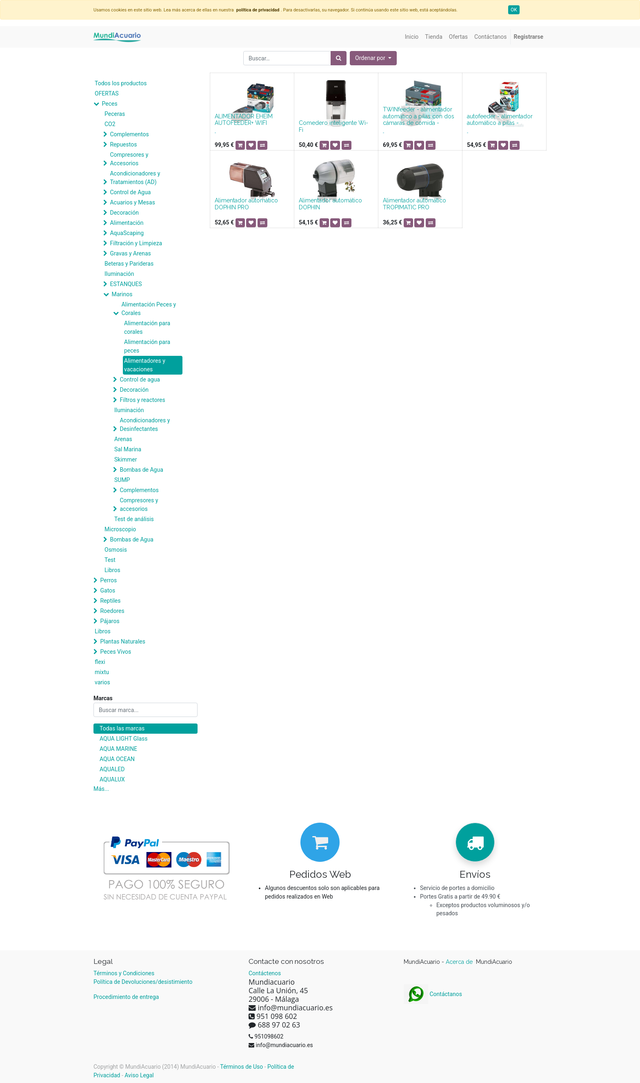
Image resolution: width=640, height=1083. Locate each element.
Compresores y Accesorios (129, 158)
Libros (112, 570)
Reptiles (110, 600)
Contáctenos (265, 973)
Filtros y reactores (142, 400)
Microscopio (120, 529)
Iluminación (119, 274)
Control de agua (140, 379)
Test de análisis (134, 519)
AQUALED (112, 769)
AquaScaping (127, 233)
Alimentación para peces (147, 346)
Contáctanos (433, 994)
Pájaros (109, 621)
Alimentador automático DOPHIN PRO (246, 204)
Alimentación (126, 223)
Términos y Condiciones (123, 973)
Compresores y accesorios (139, 504)
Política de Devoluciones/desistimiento (142, 982)
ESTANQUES (126, 284)
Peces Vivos (115, 651)
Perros (108, 580)
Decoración (124, 212)
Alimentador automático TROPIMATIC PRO (414, 204)
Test (110, 560)
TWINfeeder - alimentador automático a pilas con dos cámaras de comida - (418, 116)
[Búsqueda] (339, 58)
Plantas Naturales (122, 641)
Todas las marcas (122, 728)
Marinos (121, 294)
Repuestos (123, 144)
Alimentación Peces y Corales (148, 308)
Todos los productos (121, 83)
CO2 (110, 124)
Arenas (123, 439)
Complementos (129, 134)
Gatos (107, 590)
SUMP (122, 480)
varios (102, 682)
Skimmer (125, 459)
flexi (100, 662)
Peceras (114, 114)
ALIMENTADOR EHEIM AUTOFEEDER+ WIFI (244, 119)
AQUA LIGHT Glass (123, 738)
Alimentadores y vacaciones (144, 365)
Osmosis (115, 549)
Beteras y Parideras (128, 263)
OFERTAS (107, 93)
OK (514, 10)
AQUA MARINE (118, 749)
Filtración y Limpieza (136, 243)
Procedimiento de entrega (126, 997)
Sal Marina (127, 449)
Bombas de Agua (141, 469)
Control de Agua (130, 192)
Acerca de (460, 962)
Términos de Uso (241, 1066)
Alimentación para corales (147, 327)
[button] (373, 58)
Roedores (112, 611)
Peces (109, 103)
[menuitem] (412, 36)
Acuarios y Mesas (132, 202)
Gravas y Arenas (130, 253)
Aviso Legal (139, 1075)
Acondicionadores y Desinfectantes (145, 424)
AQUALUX (112, 779)
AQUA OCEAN (117, 759)
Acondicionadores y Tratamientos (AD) (135, 177)
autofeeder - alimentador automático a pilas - (500, 119)
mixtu (102, 672)
